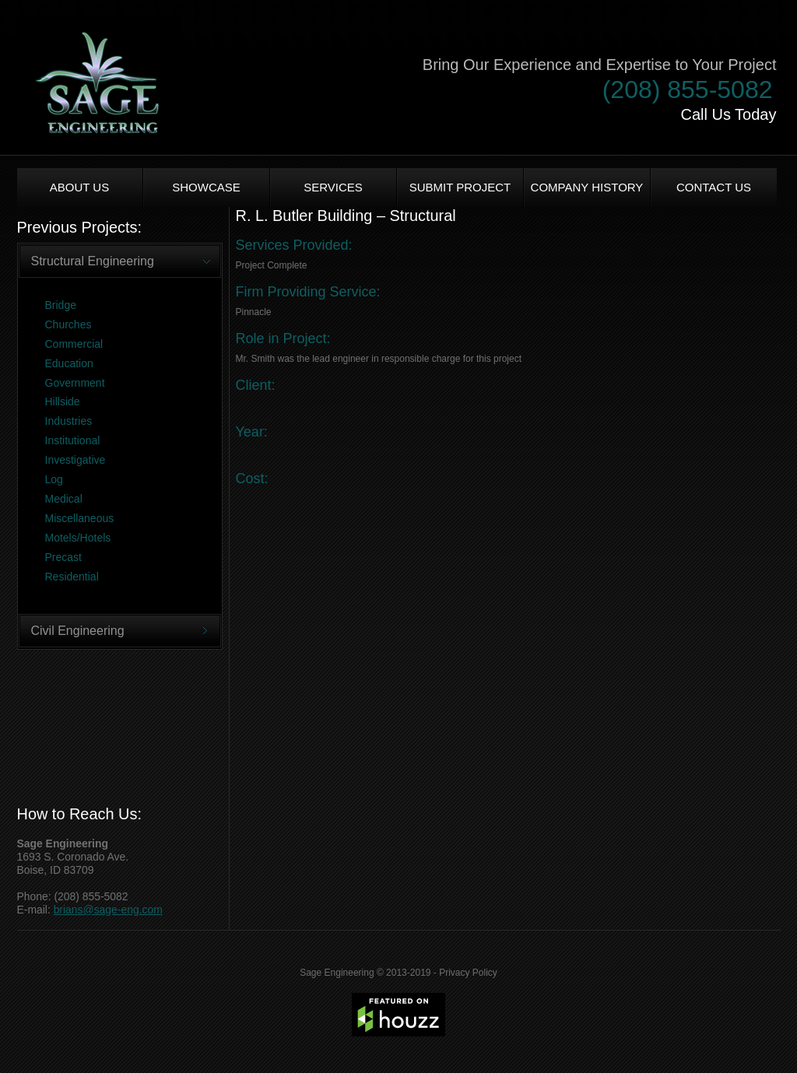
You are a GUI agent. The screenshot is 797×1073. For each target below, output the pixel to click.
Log (54, 479)
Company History (587, 187)
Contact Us (713, 187)
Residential (72, 576)
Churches (68, 324)
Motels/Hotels (78, 537)
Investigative (75, 460)
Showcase (206, 187)
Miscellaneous (79, 518)
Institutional (72, 440)
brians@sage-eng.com (108, 909)
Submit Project (460, 187)
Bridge (60, 305)
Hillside (62, 401)
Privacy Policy (468, 972)
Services (333, 187)
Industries (69, 421)
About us (79, 187)
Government (75, 383)
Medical (64, 499)
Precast (63, 557)
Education (69, 363)
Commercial (74, 344)
